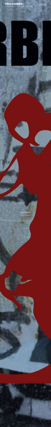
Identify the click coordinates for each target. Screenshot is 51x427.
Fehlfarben (13, 3)
